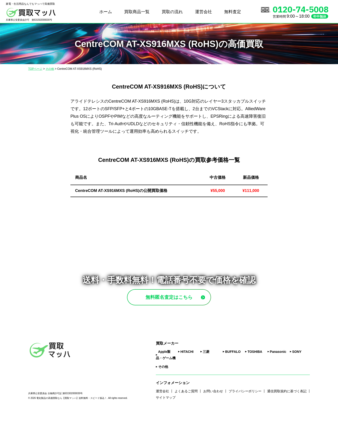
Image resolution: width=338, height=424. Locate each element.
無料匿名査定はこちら (180, 302)
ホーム (105, 11)
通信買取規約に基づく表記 (287, 403)
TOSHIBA (254, 363)
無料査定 (232, 11)
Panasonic (278, 363)
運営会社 (203, 11)
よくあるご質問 (186, 403)
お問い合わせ (213, 403)
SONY (297, 363)
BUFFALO (233, 363)
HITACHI (187, 363)
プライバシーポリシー (245, 403)
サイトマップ (166, 409)
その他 (163, 378)
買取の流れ (172, 11)
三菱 (206, 363)
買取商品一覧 (137, 11)
